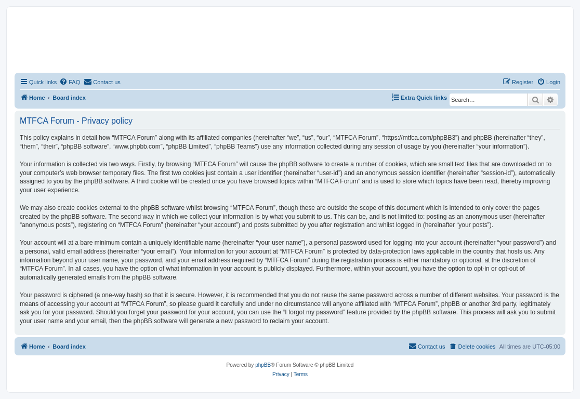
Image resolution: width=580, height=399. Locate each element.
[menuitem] (69, 82)
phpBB (263, 365)
